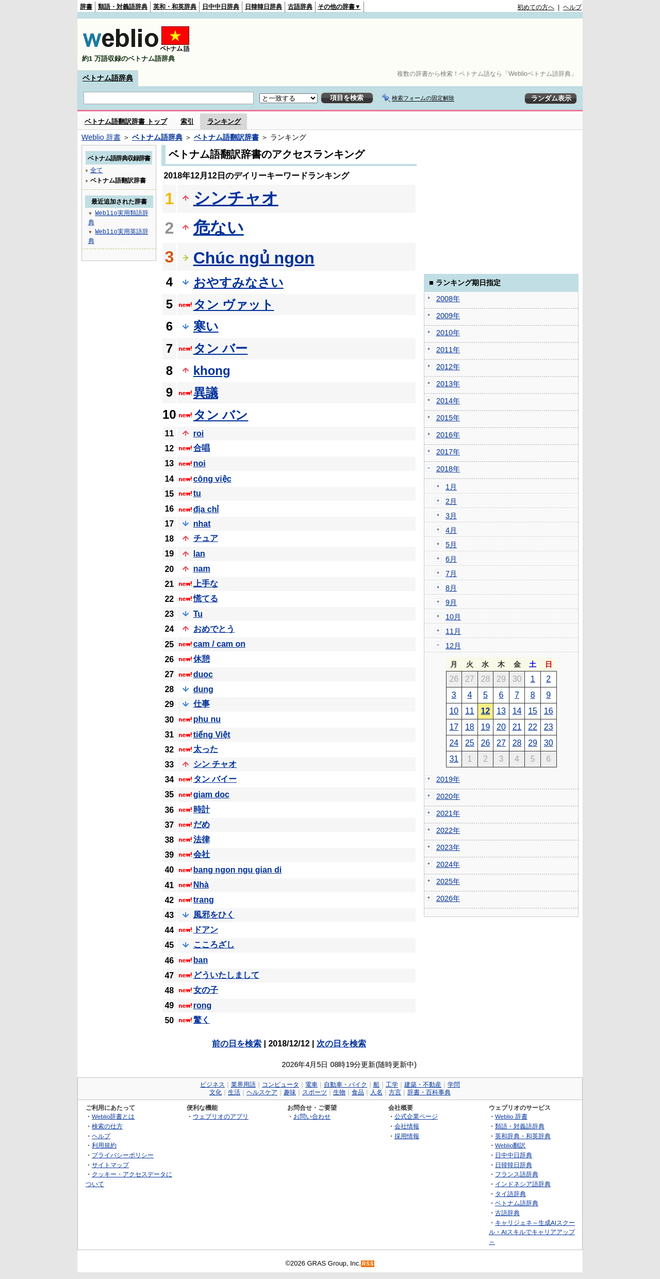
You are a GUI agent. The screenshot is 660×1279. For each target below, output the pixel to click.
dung (203, 689)
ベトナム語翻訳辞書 (226, 137)
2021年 (448, 813)
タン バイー (215, 779)
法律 (201, 839)
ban (200, 960)
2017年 (448, 452)
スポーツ (314, 1092)
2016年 (448, 435)
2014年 (448, 401)
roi (198, 433)
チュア (205, 538)
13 (501, 711)
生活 (234, 1092)
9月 (451, 602)
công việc (212, 478)
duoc (203, 674)
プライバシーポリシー (123, 1155)
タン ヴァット (233, 304)
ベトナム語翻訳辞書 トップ (126, 121)
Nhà (201, 884)
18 (469, 727)
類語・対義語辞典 (122, 7)
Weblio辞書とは (113, 1116)
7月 (451, 573)
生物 (339, 1092)
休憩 (201, 658)
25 (469, 743)
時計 (201, 809)
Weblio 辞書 (101, 137)
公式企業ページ (416, 1116)
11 (469, 711)
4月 (451, 530)
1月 (451, 487)
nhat (202, 523)
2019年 (448, 779)
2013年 (448, 384)
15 (532, 711)
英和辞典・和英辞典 (523, 1136)
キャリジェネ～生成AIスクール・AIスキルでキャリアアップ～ (532, 1232)
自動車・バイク (345, 1084)
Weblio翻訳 (510, 1145)
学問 (454, 1084)
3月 (451, 516)
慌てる (205, 598)
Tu (198, 614)
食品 (358, 1092)
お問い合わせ (312, 1116)
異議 (205, 393)
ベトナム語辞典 (107, 78)
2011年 (448, 350)
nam (201, 568)
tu (197, 493)
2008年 (448, 298)
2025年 (448, 881)
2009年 (448, 315)
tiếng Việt (211, 734)
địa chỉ (206, 509)
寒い (206, 326)
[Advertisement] (394, 44)
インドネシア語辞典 (523, 1183)
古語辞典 (300, 7)
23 (548, 727)
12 (485, 711)
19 (485, 727)
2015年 (448, 418)
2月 (451, 501)
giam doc (211, 794)
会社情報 (406, 1126)
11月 (453, 631)
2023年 (448, 847)
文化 (215, 1092)
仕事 (201, 703)
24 (453, 743)
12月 (453, 646)
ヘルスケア (261, 1092)
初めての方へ (535, 7)
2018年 (448, 469)
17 (453, 727)
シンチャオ (235, 198)
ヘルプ (572, 7)
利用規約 (104, 1145)
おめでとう (214, 629)
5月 (451, 544)
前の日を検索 (236, 1043)
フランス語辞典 (516, 1174)
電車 (311, 1084)
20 (501, 727)
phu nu (207, 719)
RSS (368, 1264)
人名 (376, 1092)
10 (453, 711)
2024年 (448, 864)
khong (211, 371)
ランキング (224, 121)
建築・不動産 (422, 1084)
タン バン (221, 415)
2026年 (448, 898)
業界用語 (243, 1084)
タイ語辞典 (510, 1193)
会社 (201, 854)
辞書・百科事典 (429, 1092)
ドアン (205, 929)
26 (485, 743)
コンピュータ (280, 1084)
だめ (201, 824)
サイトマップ (110, 1164)
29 (532, 743)
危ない (218, 227)
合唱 (201, 448)
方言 (395, 1092)
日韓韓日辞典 (263, 7)
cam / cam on (219, 644)
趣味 (290, 1092)
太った (205, 749)
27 (501, 743)
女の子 (205, 990)
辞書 (86, 7)
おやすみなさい (238, 282)
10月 (453, 617)
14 (517, 711)
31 (453, 759)
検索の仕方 (107, 1126)
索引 (187, 121)
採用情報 (406, 1136)
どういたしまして (226, 975)
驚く (201, 1019)
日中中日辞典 (220, 7)
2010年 (448, 333)
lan (199, 553)
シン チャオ (215, 764)
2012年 (448, 367)
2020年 (448, 796)
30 (548, 743)
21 (517, 727)
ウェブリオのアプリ (221, 1116)
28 (517, 743)
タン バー (220, 348)
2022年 (448, 830)
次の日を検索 (341, 1043)
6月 (451, 559)
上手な (205, 583)
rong (202, 1005)
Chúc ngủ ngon (254, 258)
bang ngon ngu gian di (237, 869)
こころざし (214, 944)
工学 (392, 1084)
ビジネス (212, 1084)
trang (203, 899)
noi (199, 463)
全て (96, 170)
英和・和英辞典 (174, 7)
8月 (451, 588)
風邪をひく (214, 914)
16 (548, 711)
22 (532, 727)
